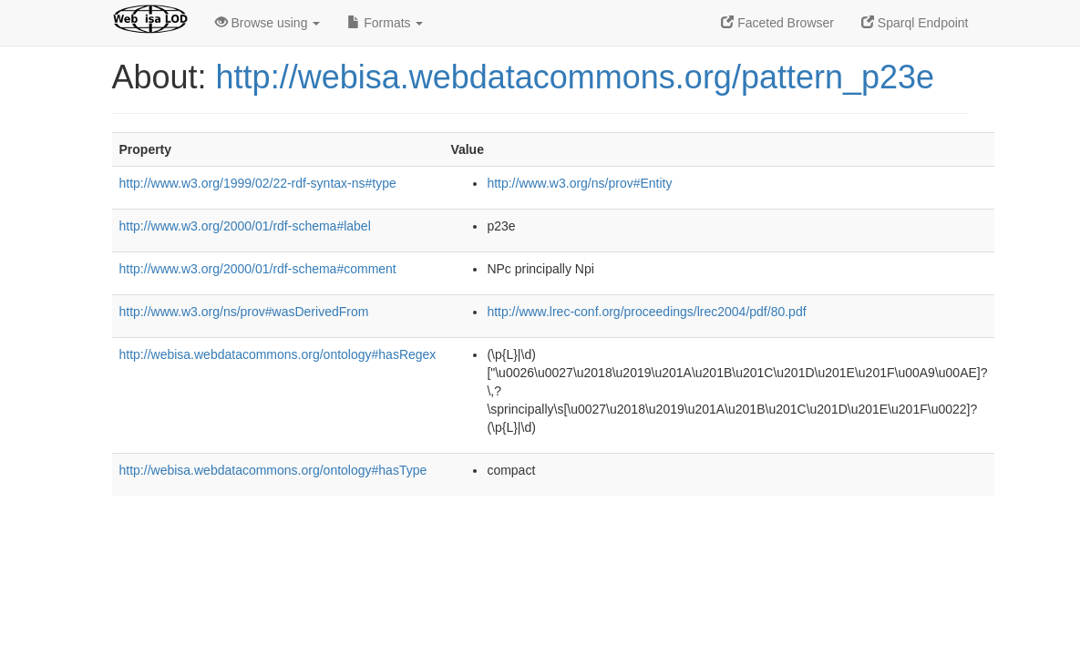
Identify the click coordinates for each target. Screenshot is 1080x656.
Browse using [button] (268, 22)
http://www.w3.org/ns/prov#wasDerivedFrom (244, 311)
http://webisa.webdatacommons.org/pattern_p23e (575, 77)
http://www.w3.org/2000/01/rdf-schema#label (245, 226)
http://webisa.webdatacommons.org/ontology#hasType (273, 470)
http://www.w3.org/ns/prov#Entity (579, 183)
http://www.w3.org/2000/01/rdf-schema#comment (257, 268)
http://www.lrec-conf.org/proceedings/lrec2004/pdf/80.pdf (646, 311)
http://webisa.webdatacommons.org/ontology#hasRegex (278, 354)
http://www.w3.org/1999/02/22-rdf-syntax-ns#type (257, 183)
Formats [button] (385, 22)
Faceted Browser (777, 22)
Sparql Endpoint (915, 22)
